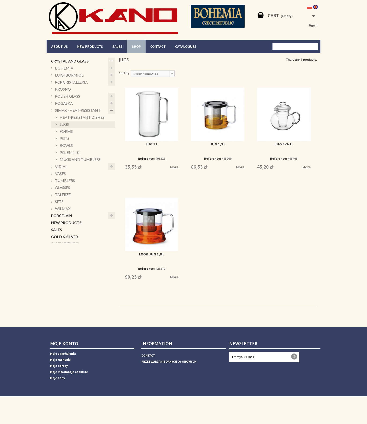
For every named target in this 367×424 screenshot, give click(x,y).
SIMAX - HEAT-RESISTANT (77, 110)
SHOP (136, 46)
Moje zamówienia (63, 370)
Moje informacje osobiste (69, 388)
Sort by (124, 73)
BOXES (57, 257)
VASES (60, 173)
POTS (64, 138)
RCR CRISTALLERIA (71, 82)
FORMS (66, 131)
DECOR (57, 293)
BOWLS (66, 145)
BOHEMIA (63, 68)
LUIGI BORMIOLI (69, 75)
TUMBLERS (64, 180)
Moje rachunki (60, 376)
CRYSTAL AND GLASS (70, 61)
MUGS (56, 250)
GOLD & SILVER (64, 236)
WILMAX (62, 208)
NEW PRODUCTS (90, 46)
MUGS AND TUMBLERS (80, 159)
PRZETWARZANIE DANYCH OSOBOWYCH (168, 378)
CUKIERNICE (62, 279)
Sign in (313, 25)
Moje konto (64, 360)
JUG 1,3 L (217, 144)
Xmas (56, 286)
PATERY (58, 264)
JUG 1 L (151, 144)
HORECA (59, 314)
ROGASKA (63, 103)
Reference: (146, 158)
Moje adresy (59, 382)
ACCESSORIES (63, 300)
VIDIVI (60, 166)
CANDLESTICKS (65, 243)
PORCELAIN (61, 215)
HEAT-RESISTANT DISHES (81, 117)
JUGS (64, 124)
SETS (58, 201)
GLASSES (62, 187)
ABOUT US (59, 46)
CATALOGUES (185, 46)
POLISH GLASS (67, 96)
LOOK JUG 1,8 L (151, 254)
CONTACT (158, 46)
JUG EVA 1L (284, 144)
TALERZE (62, 194)
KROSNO (62, 89)
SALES (117, 46)
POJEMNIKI (70, 152)
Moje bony (57, 394)
